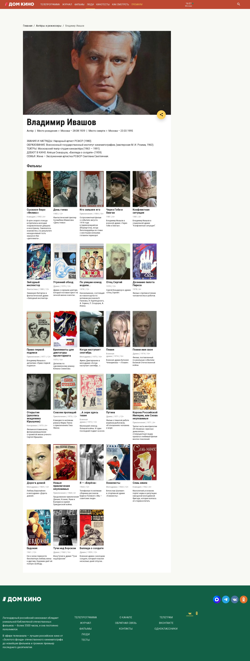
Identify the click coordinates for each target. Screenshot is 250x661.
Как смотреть (120, 4)
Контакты (126, 628)
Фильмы (79, 4)
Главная (27, 25)
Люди (90, 4)
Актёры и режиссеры (49, 25)
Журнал (67, 4)
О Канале (126, 617)
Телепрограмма (50, 4)
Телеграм (166, 617)
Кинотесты (103, 4)
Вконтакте (166, 623)
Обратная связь (126, 623)
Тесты (85, 640)
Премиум (137, 4)
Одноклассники (166, 628)
